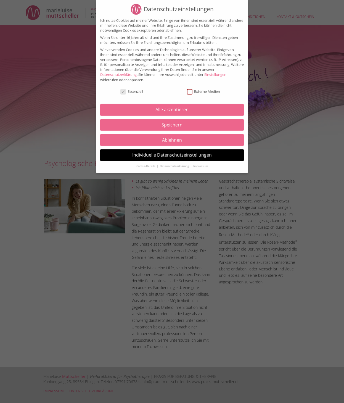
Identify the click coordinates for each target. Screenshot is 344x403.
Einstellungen (215, 70)
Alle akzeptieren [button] (172, 106)
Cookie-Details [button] (146, 162)
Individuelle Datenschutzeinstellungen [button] (172, 151)
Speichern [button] (172, 121)
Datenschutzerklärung (118, 70)
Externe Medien (203, 87)
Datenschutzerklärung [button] (175, 162)
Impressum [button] (200, 162)
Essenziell (131, 87)
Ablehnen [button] (172, 136)
